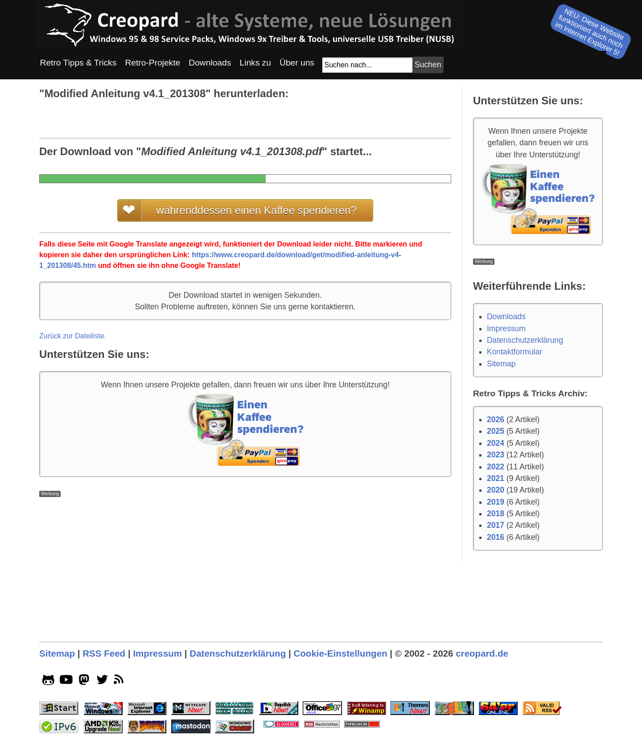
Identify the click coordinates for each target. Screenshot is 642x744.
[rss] (120, 681)
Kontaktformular (514, 351)
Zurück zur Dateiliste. (72, 336)
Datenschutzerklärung (525, 340)
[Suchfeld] (367, 65)
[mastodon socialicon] (84, 681)
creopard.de (482, 653)
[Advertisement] (245, 559)
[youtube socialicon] (66, 681)
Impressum (506, 328)
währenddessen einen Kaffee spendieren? (256, 210)
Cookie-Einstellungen (340, 653)
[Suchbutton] (428, 65)
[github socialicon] (48, 681)
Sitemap (501, 363)
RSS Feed (103, 653)
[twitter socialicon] (102, 681)
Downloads (506, 316)
